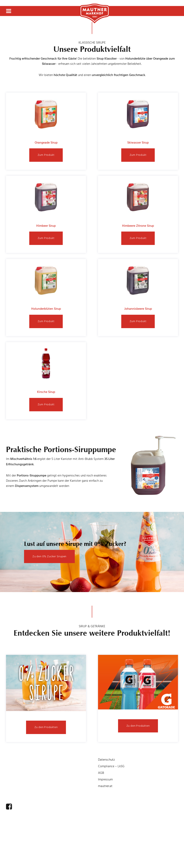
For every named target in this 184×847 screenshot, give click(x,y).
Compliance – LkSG (111, 766)
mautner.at (105, 786)
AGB (101, 772)
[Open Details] (46, 684)
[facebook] (9, 807)
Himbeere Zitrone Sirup (138, 225)
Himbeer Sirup (46, 225)
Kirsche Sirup (46, 392)
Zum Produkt (46, 155)
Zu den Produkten (46, 727)
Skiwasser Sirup (138, 142)
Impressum (105, 779)
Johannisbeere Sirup (138, 308)
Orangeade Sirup (46, 142)
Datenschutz (106, 759)
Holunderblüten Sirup (46, 308)
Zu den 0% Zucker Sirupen (49, 556)
